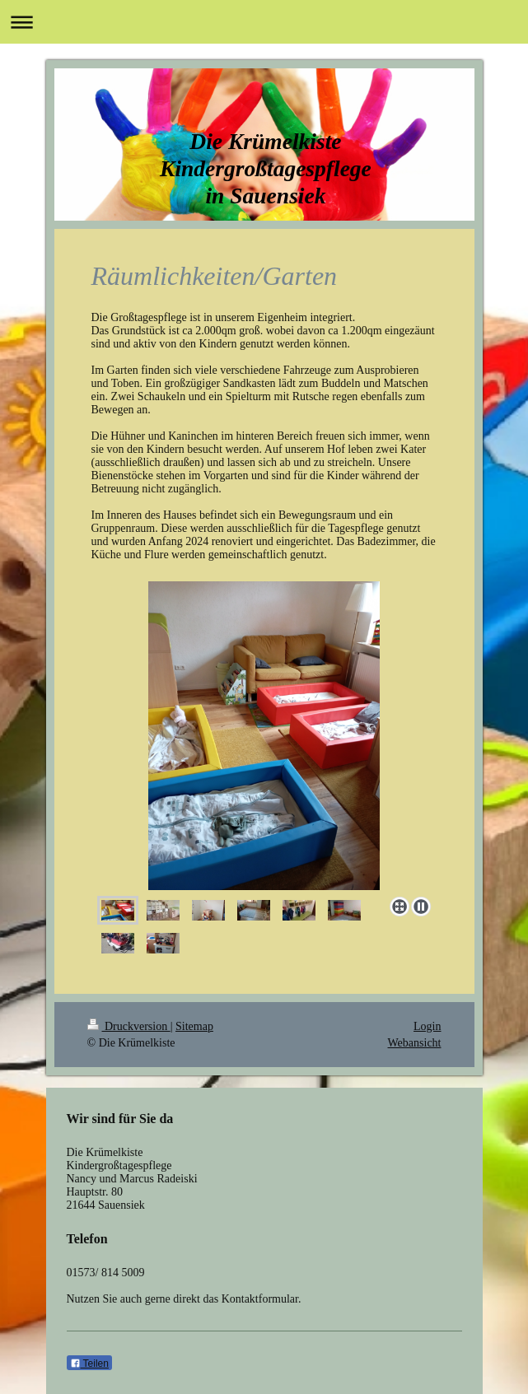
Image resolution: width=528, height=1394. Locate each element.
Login (427, 1026)
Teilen (89, 1363)
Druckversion (129, 1026)
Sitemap (194, 1026)
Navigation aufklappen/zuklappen (264, 22)
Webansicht (415, 1043)
